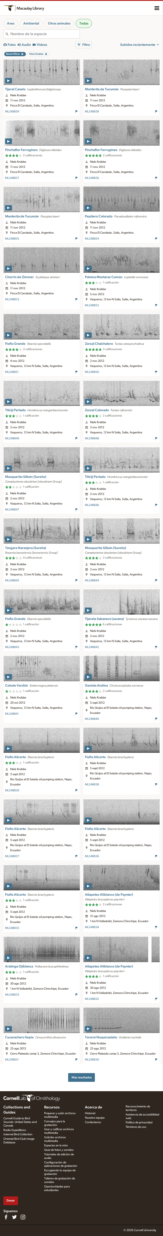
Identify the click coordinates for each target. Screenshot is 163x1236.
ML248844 (92, 580)
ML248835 (12, 928)
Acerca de (93, 1107)
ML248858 (92, 111)
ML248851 (12, 372)
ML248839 (12, 790)
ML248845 (12, 580)
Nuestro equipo (95, 1117)
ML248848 (92, 438)
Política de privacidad (139, 1122)
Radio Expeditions (14, 1130)
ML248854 (92, 238)
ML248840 (92, 718)
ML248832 (92, 998)
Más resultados (82, 1077)
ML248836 (92, 856)
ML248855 (12, 238)
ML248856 (92, 178)
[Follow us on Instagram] (22, 1217)
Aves (10, 23)
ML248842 (92, 647)
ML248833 (12, 994)
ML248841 (12, 713)
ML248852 (92, 305)
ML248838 (92, 784)
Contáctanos (93, 1122)
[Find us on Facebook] (5, 1217)
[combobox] (45, 34)
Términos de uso (136, 1126)
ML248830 (92, 1059)
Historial (90, 1113)
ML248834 (92, 927)
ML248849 (12, 438)
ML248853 (12, 299)
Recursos (52, 1107)
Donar (11, 1200)
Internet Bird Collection (17, 1134)
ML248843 (12, 647)
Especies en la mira (56, 1145)
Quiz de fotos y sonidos (59, 1149)
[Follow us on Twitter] (14, 1217)
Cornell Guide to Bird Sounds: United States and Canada (20, 1122)
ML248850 (92, 372)
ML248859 (12, 111)
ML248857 (12, 178)
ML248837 (12, 856)
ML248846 (92, 505)
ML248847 (12, 509)
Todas (83, 23)
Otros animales (59, 23)
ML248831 (12, 1059)
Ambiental (31, 23)
